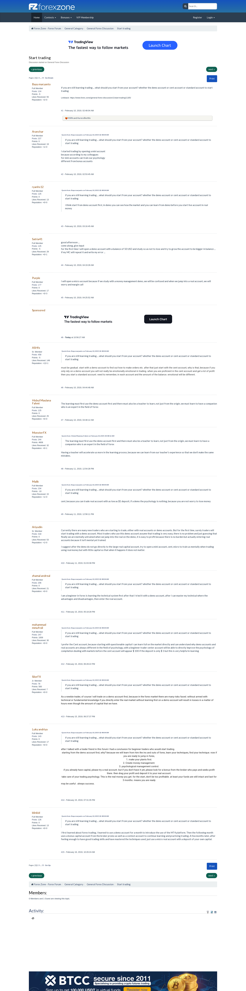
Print (212, 78)
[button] (212, 78)
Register (197, 17)
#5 (62, 297)
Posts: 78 (36, 684)
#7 (62, 420)
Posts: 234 (36, 488)
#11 (63, 612)
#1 (62, 110)
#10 (63, 563)
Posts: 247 (36, 635)
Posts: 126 (36, 819)
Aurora (80, 118)
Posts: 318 (36, 534)
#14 (63, 800)
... (41, 78)
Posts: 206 (36, 583)
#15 (63, 852)
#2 (62, 174)
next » (212, 69)
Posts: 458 (36, 354)
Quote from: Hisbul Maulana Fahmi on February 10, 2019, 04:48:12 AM (88, 436)
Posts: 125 (36, 194)
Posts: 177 (36, 285)
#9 (62, 514)
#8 (62, 469)
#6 (62, 337)
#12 (63, 664)
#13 (63, 716)
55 (43, 78)
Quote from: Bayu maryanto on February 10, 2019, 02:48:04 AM (85, 135)
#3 (62, 226)
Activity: (36, 910)
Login (211, 17)
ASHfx (70, 118)
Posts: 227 (36, 138)
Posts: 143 (36, 736)
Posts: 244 (36, 439)
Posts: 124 (36, 91)
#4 (62, 265)
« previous (36, 69)
